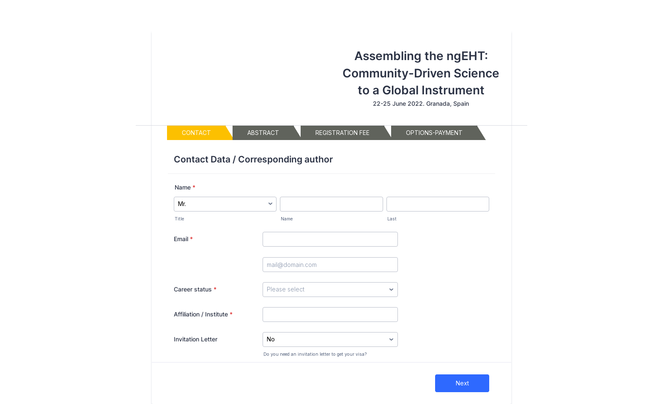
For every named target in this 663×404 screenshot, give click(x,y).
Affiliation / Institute (203, 314)
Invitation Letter (195, 339)
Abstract (263, 134)
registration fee (342, 134)
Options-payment (434, 134)
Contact (196, 134)
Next (462, 383)
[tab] (196, 133)
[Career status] (330, 289)
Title (179, 219)
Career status (195, 289)
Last (392, 219)
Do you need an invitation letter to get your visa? (315, 354)
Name (185, 187)
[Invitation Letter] (330, 339)
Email (183, 238)
